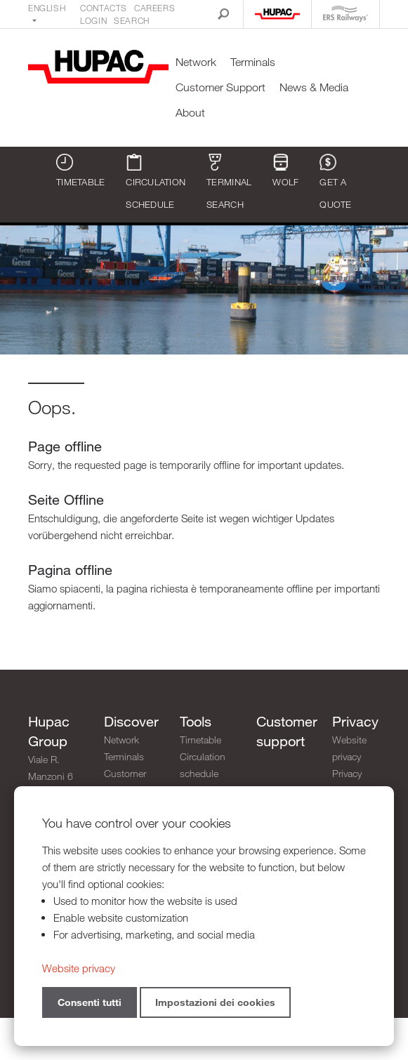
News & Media (313, 87)
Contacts (103, 7)
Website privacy (349, 748)
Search (132, 20)
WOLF (285, 170)
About (190, 112)
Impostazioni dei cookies (215, 1002)
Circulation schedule (155, 182)
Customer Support (220, 87)
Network (196, 62)
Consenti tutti (89, 1002)
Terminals (252, 62)
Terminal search (228, 182)
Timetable (80, 170)
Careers (154, 7)
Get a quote (335, 182)
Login (93, 20)
